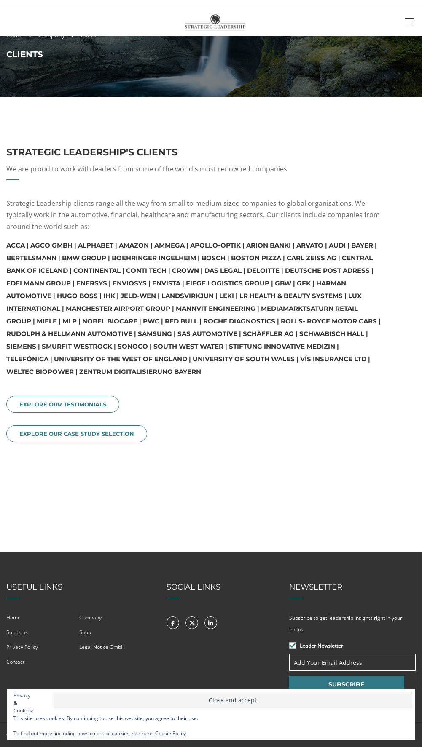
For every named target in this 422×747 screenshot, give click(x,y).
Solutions (17, 632)
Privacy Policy (22, 647)
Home (13, 617)
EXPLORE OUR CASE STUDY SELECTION (76, 433)
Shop (85, 632)
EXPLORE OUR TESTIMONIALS (62, 404)
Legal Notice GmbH (102, 647)
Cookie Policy (170, 733)
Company (90, 617)
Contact (15, 661)
